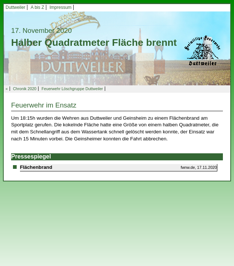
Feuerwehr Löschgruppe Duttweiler (72, 88)
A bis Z (37, 7)
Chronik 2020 (24, 88)
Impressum (60, 7)
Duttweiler (15, 7)
